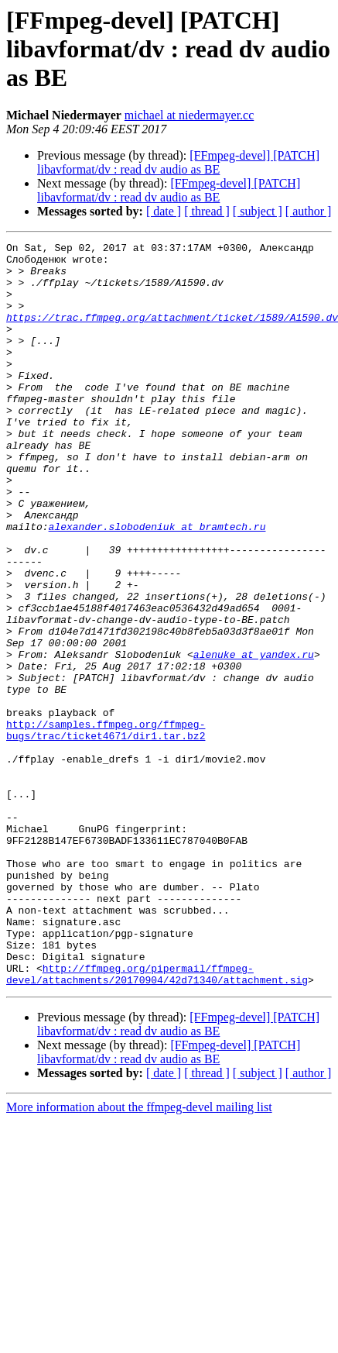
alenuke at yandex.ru (253, 738)
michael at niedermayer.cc (189, 115)
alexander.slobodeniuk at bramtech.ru (157, 584)
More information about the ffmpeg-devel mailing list (139, 1255)
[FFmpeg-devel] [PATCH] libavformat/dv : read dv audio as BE (178, 162)
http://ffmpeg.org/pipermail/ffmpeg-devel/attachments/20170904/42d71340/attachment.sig (157, 1121)
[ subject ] (257, 211)
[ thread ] (207, 211)
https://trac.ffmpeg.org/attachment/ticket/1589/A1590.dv (172, 333)
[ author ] (308, 211)
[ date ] (163, 211)
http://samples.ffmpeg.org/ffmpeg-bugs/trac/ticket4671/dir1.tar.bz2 (105, 828)
